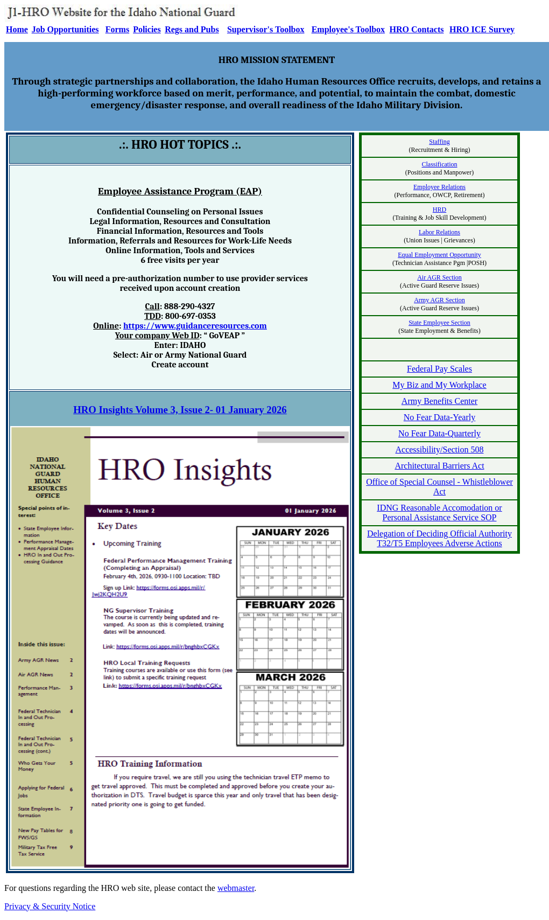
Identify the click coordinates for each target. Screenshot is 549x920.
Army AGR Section (439, 300)
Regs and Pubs (192, 29)
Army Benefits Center (439, 401)
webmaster (235, 888)
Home (17, 29)
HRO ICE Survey (482, 29)
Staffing (439, 141)
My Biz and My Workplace (439, 384)
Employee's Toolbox (348, 29)
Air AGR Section (439, 277)
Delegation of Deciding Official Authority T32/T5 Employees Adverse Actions (439, 538)
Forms (117, 29)
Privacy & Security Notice (49, 906)
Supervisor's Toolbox (266, 29)
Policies (147, 29)
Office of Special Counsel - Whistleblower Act (439, 486)
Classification (440, 164)
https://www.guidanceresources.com (195, 326)
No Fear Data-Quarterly (439, 433)
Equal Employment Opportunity (439, 255)
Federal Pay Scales (439, 368)
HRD (439, 209)
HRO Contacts (417, 29)
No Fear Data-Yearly (439, 417)
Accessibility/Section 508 (440, 449)
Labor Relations (439, 232)
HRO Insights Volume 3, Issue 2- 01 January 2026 (179, 409)
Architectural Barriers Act (439, 465)
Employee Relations (439, 187)
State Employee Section (439, 322)
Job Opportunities (65, 29)
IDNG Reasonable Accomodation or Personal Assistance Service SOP (439, 512)
